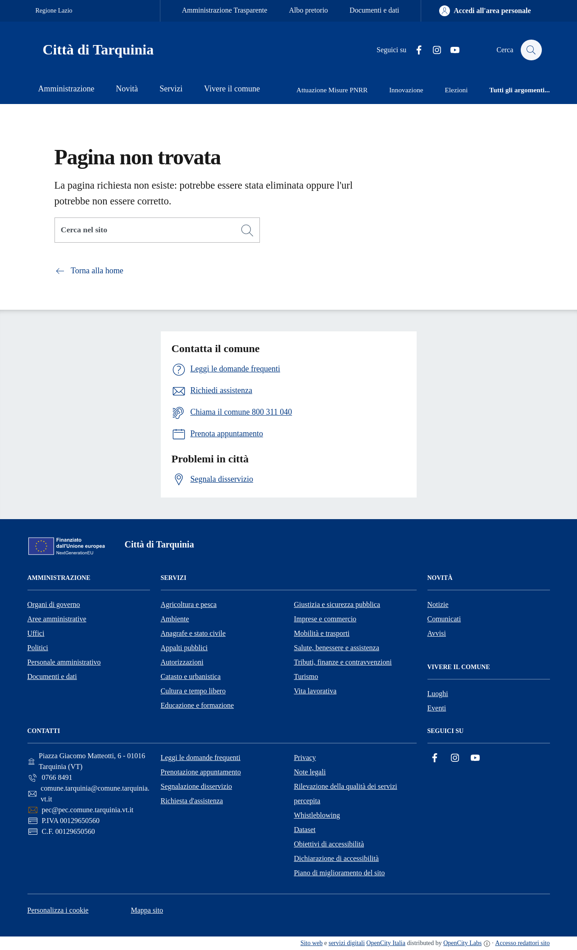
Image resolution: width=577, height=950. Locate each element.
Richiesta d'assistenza (191, 801)
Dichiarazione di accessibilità (336, 858)
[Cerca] (247, 230)
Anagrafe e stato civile (193, 633)
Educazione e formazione (197, 705)
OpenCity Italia (385, 943)
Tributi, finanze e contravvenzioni (343, 662)
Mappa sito (147, 910)
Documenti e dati (374, 10)
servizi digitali (346, 943)
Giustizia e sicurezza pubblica (337, 604)
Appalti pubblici (184, 647)
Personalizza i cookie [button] (58, 910)
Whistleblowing (317, 815)
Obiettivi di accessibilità (329, 844)
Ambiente (175, 619)
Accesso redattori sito (522, 943)
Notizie (438, 604)
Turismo (306, 676)
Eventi (436, 708)
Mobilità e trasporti (322, 633)
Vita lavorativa (315, 691)
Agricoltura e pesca (189, 604)
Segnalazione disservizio (196, 786)
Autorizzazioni (182, 662)
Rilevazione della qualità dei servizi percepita (345, 794)
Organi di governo (53, 604)
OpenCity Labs (462, 943)
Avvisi (436, 633)
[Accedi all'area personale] (484, 11)
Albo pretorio (308, 10)
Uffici (36, 633)
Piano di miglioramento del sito (339, 873)
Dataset (304, 829)
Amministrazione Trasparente (225, 10)
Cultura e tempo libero (193, 691)
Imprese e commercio (325, 619)
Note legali (310, 772)
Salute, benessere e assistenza (336, 647)
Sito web (311, 943)
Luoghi (437, 693)
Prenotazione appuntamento (200, 772)
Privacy (305, 757)
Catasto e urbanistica (191, 676)
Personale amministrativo (64, 662)
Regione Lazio (54, 10)
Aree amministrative (56, 619)
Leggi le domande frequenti (200, 757)
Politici (37, 647)
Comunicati (444, 619)
